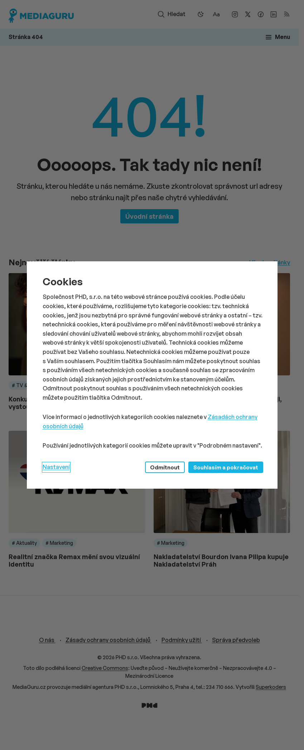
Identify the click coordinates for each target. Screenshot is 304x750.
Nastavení (56, 466)
